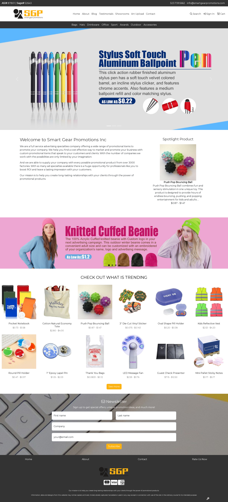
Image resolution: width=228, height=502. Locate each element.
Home (76, 13)
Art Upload (137, 13)
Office (105, 24)
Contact (150, 13)
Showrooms (122, 13)
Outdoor (136, 24)
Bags (74, 24)
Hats (82, 24)
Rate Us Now (199, 459)
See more (114, 386)
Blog (94, 13)
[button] (17, 79)
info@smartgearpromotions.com (206, 3)
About (85, 13)
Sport (114, 24)
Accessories (150, 24)
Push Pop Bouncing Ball (178, 182)
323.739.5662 (177, 3)
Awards (124, 24)
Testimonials (106, 13)
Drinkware (93, 24)
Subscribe (114, 446)
